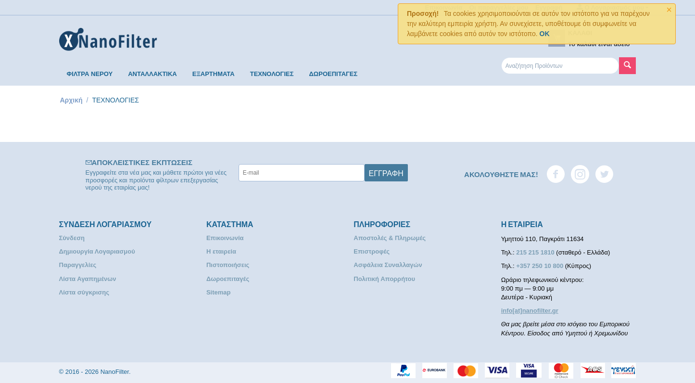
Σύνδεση (72, 238)
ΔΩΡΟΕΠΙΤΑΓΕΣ (333, 73)
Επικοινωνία (225, 238)
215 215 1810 (536, 252)
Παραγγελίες (78, 264)
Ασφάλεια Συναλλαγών (388, 264)
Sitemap (218, 292)
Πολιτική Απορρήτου (384, 278)
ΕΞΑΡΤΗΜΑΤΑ (213, 73)
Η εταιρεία (221, 251)
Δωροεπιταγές (227, 278)
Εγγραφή (386, 173)
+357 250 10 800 (540, 265)
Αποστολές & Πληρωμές (390, 238)
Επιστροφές (372, 251)
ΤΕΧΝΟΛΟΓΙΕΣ (272, 73)
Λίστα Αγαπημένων (87, 278)
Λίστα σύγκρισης (84, 292)
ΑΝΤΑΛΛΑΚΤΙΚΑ (152, 73)
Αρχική (71, 100)
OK (545, 34)
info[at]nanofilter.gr (529, 310)
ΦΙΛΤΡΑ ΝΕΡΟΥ (90, 73)
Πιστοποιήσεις (227, 264)
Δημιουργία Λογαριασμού (97, 251)
